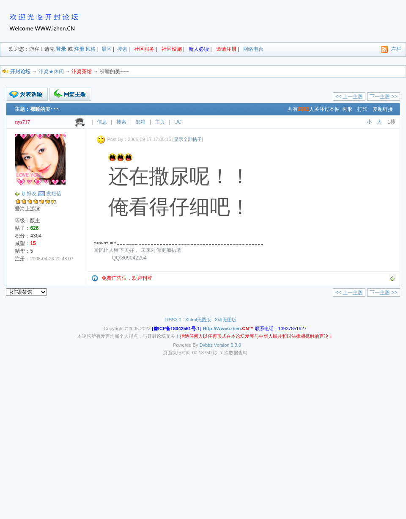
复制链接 (383, 109)
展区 (107, 49)
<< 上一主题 (349, 96)
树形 (347, 109)
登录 (61, 49)
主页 (160, 122)
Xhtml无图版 (198, 319)
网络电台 (253, 49)
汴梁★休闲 (51, 72)
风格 (90, 49)
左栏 (396, 49)
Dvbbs (206, 345)
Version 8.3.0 (227, 345)
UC (177, 122)
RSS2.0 (173, 319)
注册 (79, 49)
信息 (102, 122)
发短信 (53, 193)
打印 (362, 109)
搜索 (122, 49)
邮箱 (140, 122)
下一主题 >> (383, 96)
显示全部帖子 (188, 139)
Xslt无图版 (225, 319)
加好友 (29, 193)
